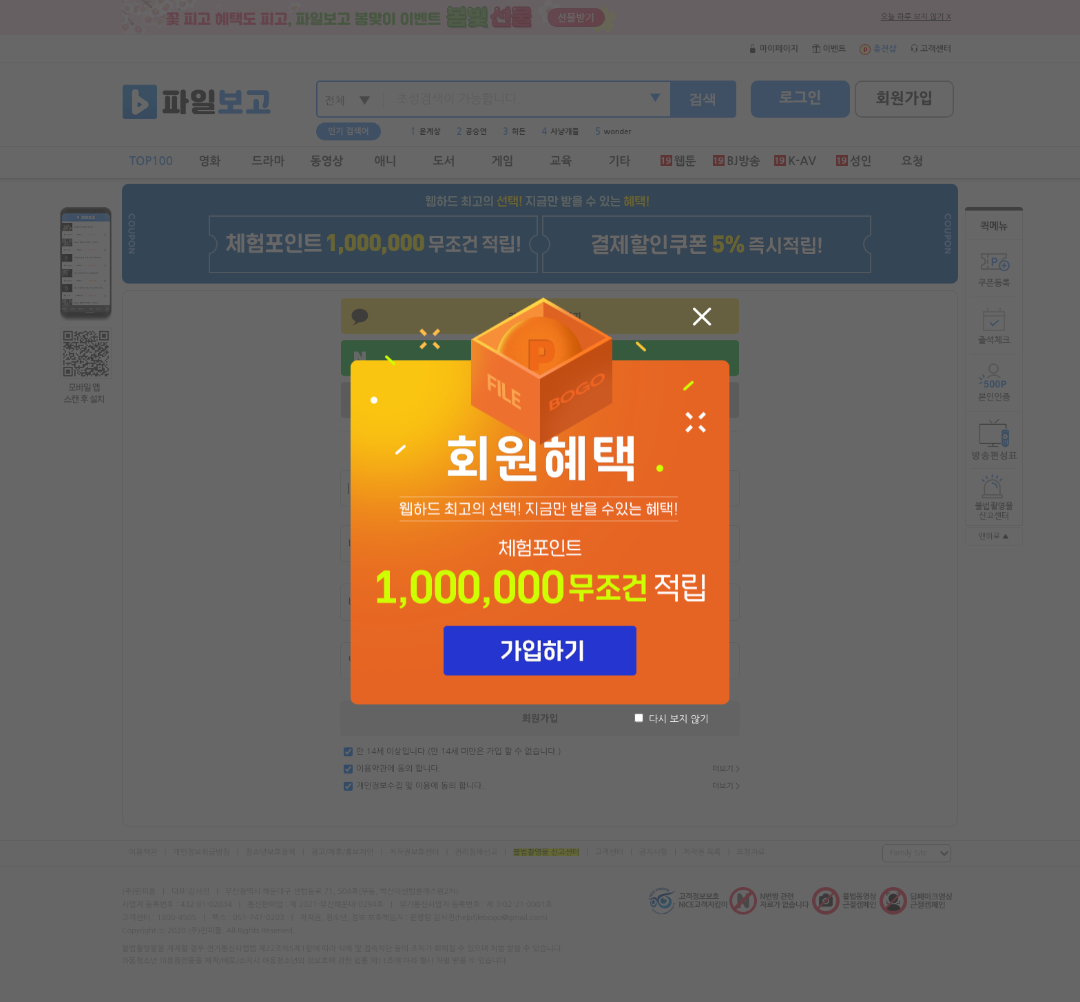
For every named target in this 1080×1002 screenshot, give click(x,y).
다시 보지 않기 (671, 719)
